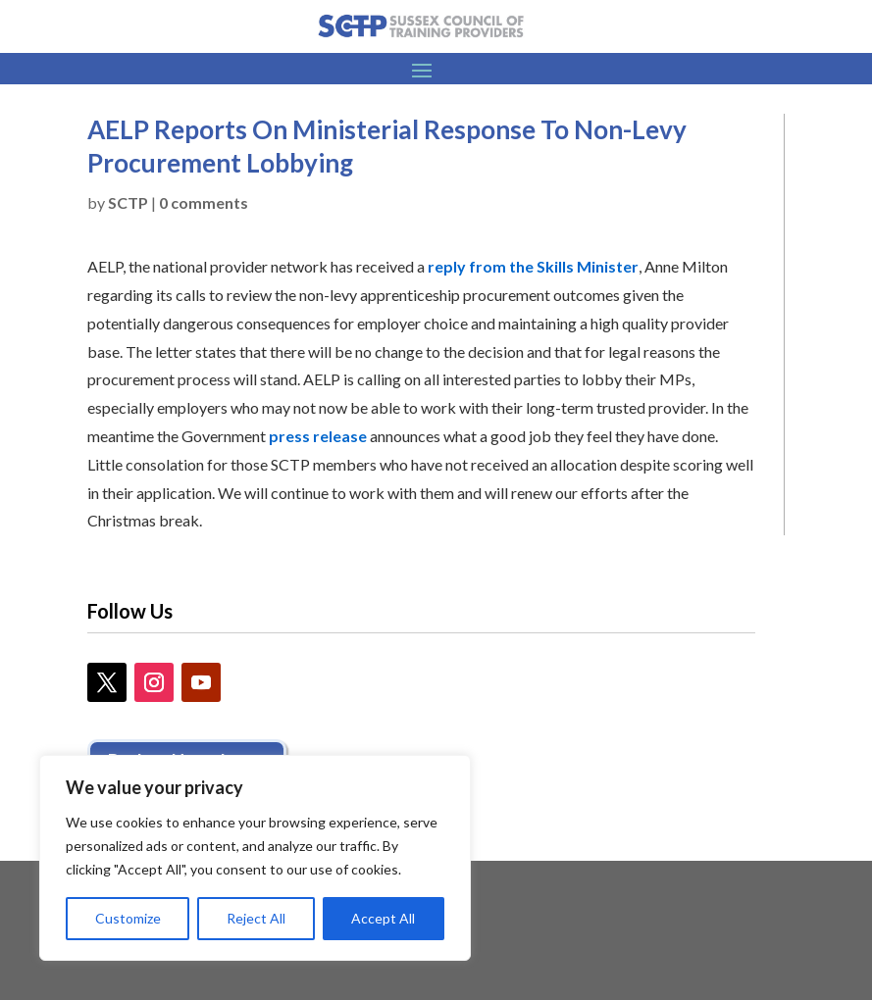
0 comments (203, 202)
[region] (255, 858)
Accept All (383, 918)
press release (318, 435)
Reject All (256, 918)
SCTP (128, 202)
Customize (128, 918)
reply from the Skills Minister (533, 266)
